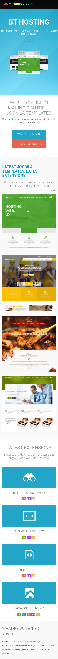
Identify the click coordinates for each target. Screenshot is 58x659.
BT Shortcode (29, 569)
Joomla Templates (20, 119)
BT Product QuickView (29, 492)
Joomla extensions (43, 119)
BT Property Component (29, 608)
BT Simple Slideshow (29, 531)
